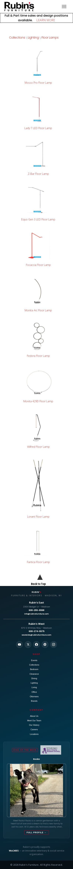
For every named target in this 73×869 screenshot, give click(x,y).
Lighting (33, 37)
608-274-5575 (36, 631)
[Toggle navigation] (64, 6)
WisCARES (14, 850)
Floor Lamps (50, 37)
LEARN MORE (44, 20)
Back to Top (38, 584)
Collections (17, 37)
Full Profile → (37, 832)
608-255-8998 (36, 610)
